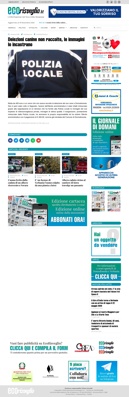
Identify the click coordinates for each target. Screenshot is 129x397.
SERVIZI (63, 28)
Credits (89, 394)
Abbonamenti (13, 2)
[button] (10, 140)
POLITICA (22, 28)
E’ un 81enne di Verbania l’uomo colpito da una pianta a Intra (47, 182)
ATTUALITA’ (33, 28)
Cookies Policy (81, 394)
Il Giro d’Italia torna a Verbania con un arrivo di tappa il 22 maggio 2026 (104, 303)
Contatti (84, 28)
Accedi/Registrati (46, 2)
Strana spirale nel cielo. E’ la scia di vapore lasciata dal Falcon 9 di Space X (105, 292)
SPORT (53, 28)
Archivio (73, 28)
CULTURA (44, 28)
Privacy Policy (70, 394)
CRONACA (12, 28)
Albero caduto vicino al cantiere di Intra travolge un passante (74, 182)
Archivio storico (29, 2)
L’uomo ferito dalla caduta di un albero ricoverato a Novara (18, 182)
